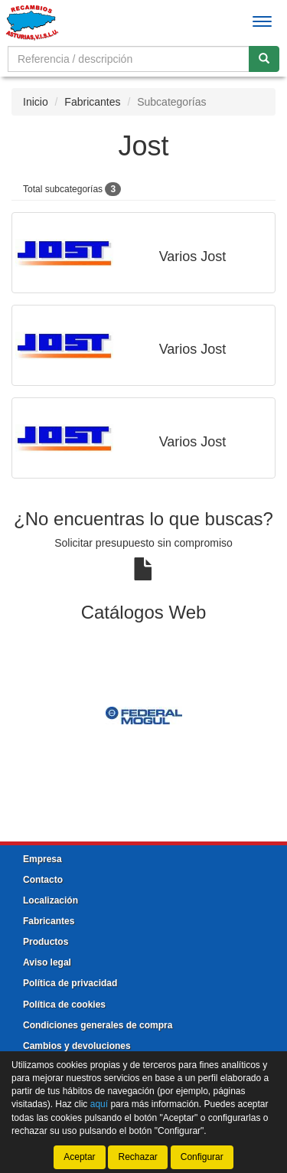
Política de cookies (64, 1004)
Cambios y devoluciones (77, 1046)
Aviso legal (47, 962)
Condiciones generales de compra (97, 1025)
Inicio (35, 102)
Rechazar (137, 1157)
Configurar (202, 1157)
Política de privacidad (70, 983)
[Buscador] (128, 59)
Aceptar (79, 1157)
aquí (99, 1104)
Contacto (43, 879)
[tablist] (143, 715)
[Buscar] (264, 59)
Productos (45, 941)
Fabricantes (92, 102)
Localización (50, 900)
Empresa (42, 859)
